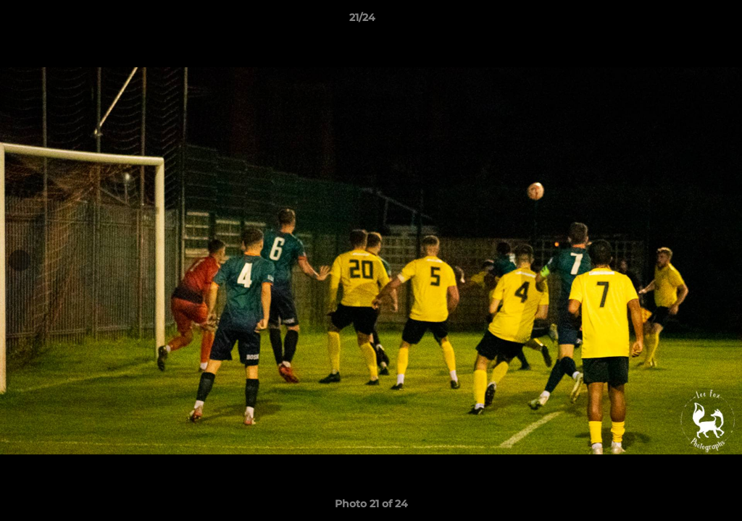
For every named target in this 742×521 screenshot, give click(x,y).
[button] (681, 20)
